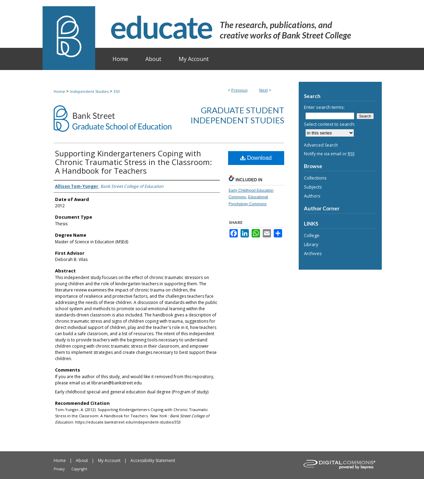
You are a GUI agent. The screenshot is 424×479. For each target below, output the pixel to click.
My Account (109, 460)
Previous (239, 90)
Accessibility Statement (152, 460)
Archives (313, 253)
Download (256, 158)
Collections (315, 178)
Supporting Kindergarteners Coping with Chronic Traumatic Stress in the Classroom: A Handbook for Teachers (133, 162)
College (311, 235)
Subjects (313, 187)
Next (263, 90)
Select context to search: (329, 124)
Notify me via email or (329, 154)
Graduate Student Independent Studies (237, 115)
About (82, 460)
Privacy (59, 469)
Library (311, 244)
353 (117, 91)
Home (59, 91)
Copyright (79, 469)
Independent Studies (89, 91)
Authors (312, 196)
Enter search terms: (324, 107)
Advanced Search (321, 145)
